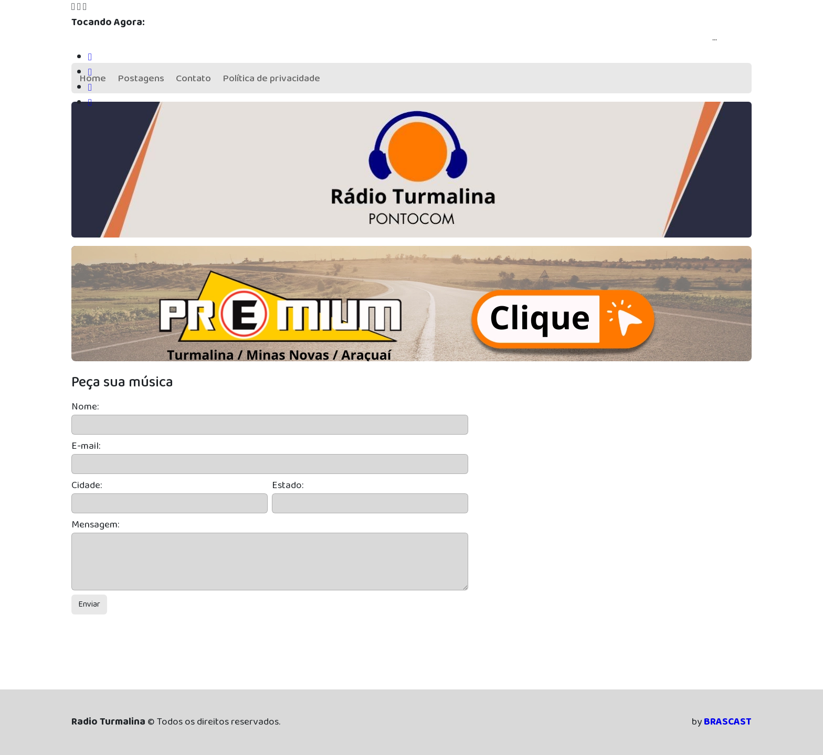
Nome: (85, 407)
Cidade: (86, 485)
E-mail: (85, 446)
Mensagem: (95, 525)
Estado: (287, 485)
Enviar (89, 604)
